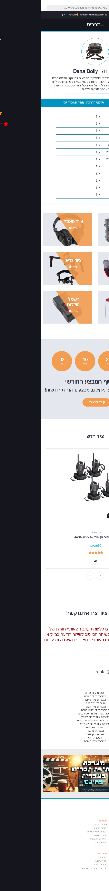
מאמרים (92, 820)
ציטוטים (92, 853)
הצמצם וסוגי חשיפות (56, 832)
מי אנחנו (61, 853)
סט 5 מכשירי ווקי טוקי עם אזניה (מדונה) (55, 537)
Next (50, 575)
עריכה (93, 835)
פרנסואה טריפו (89, 876)
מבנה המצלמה (59, 835)
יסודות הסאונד (59, 828)
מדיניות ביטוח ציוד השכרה (54, 868)
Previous (59, 575)
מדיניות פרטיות (59, 865)
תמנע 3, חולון (30, 14)
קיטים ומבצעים (56, 402)
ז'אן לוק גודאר (89, 868)
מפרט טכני (76, 103)
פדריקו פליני (90, 872)
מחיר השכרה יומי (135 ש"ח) (32, 104)
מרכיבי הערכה (98, 103)
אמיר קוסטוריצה (88, 857)
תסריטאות (91, 824)
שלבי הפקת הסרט (57, 839)
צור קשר (62, 857)
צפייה (88, 233)
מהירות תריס (60, 843)
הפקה (93, 839)
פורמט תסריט (60, 824)
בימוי (94, 828)
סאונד (93, 843)
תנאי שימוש (60, 861)
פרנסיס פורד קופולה (87, 865)
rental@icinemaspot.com (53, 14)
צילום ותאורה (90, 832)
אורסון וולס (91, 861)
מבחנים (62, 820)
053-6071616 (77, 14)
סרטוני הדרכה (54, 103)
